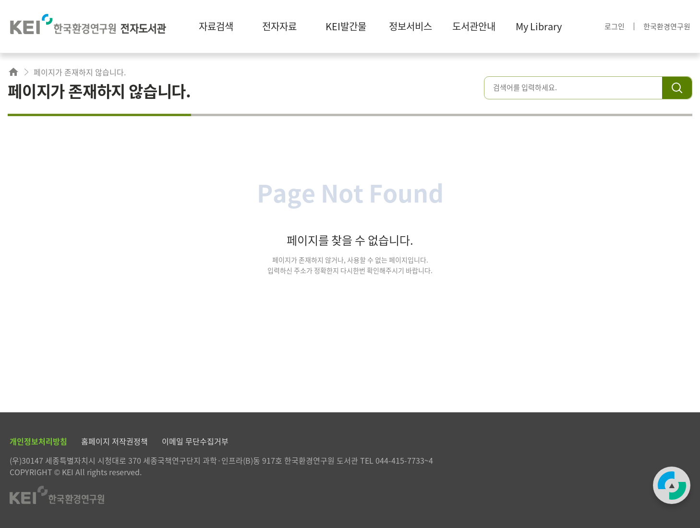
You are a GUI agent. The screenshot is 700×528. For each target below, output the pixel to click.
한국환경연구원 (666, 26)
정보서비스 (410, 26)
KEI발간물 (346, 26)
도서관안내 (473, 26)
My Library (539, 26)
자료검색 (216, 26)
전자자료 (279, 26)
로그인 (614, 26)
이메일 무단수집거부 (195, 441)
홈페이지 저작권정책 (114, 441)
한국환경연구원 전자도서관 (88, 26)
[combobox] (577, 88)
